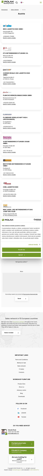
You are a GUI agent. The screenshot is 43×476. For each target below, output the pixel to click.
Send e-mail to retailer (9, 38)
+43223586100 (7, 60)
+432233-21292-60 (9, 103)
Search (16, 2)
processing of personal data (30, 294)
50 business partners (18, 322)
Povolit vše (21, 249)
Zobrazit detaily (33, 244)
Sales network (15, 9)
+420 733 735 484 (13, 432)
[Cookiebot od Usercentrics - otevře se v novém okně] (33, 220)
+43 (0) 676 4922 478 (9, 194)
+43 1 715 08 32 (7, 151)
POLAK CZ (7, 2)
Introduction (4, 9)
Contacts (21, 372)
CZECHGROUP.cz (34, 470)
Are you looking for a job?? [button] (19, 459)
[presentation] (15, 266)
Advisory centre (21, 390)
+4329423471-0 (8, 126)
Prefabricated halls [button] (19, 444)
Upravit (21, 255)
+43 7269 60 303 (8, 173)
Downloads (21, 396)
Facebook (24, 409)
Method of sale (21, 363)
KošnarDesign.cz (16, 470)
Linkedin (23, 413)
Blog (21, 393)
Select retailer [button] (8, 333)
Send (19, 298)
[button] (22, 2)
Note (21, 271)
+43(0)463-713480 (8, 36)
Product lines (21, 384)
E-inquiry (21, 369)
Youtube (23, 417)
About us (21, 387)
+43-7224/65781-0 (8, 82)
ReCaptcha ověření (21, 262)
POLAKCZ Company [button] (19, 451)
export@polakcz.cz (13, 433)
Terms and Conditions (21, 359)
